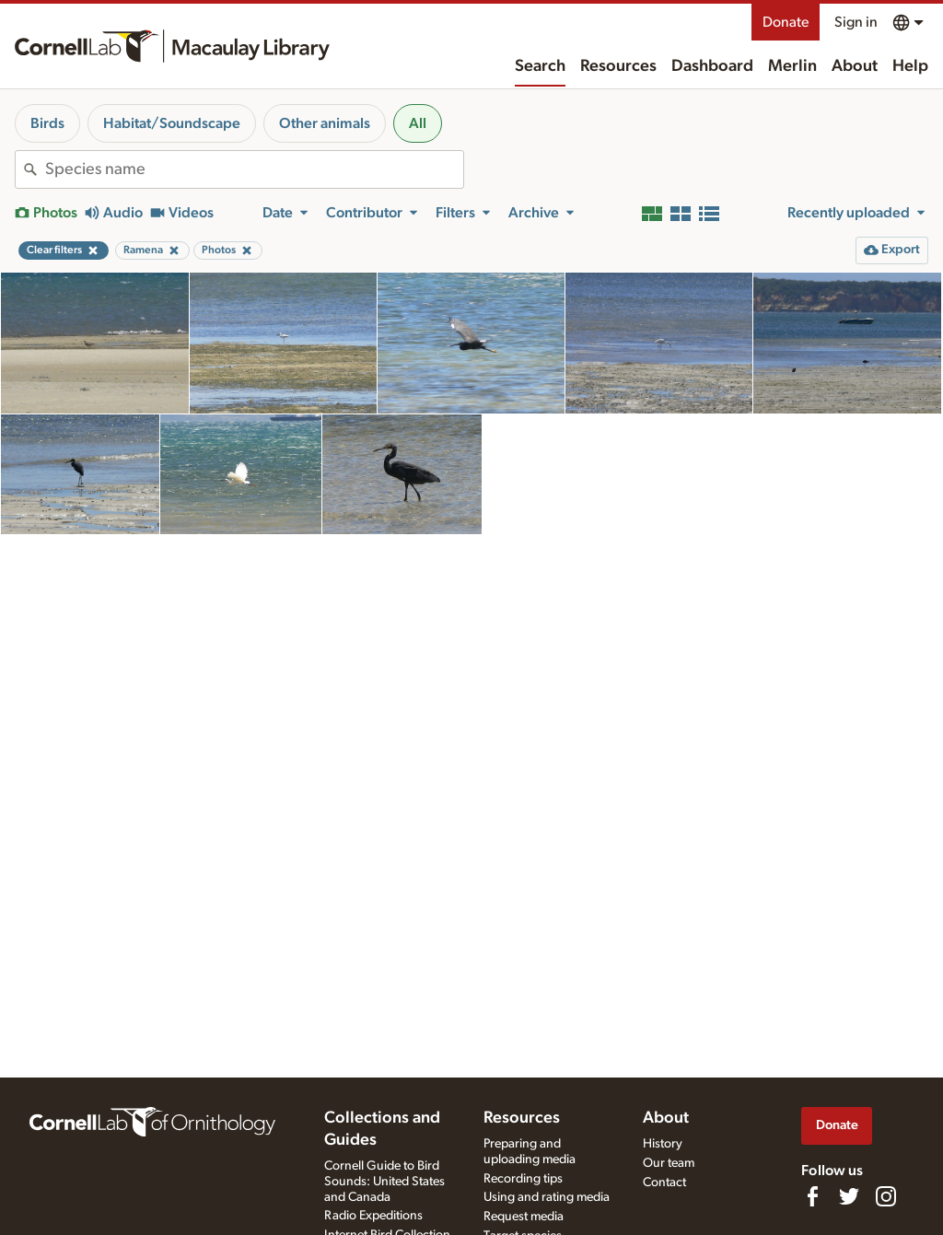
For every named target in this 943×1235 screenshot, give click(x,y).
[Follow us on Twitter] (849, 1196)
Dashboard (712, 66)
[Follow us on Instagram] (886, 1196)
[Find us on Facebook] (812, 1196)
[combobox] (254, 169)
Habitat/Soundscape (171, 123)
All (417, 123)
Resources (618, 66)
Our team (668, 1163)
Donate (786, 22)
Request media (523, 1216)
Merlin (792, 66)
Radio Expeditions (373, 1215)
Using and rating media (546, 1197)
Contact (664, 1182)
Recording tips (523, 1178)
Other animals (324, 123)
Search (540, 66)
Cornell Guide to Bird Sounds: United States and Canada (384, 1181)
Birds (47, 123)
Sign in (856, 22)
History (662, 1143)
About (855, 66)
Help (910, 66)
